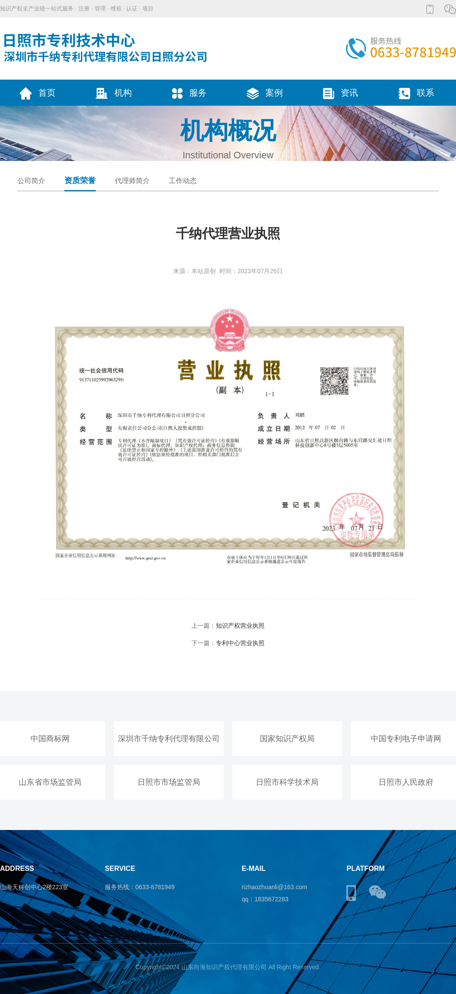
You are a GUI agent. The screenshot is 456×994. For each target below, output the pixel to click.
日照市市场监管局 (168, 782)
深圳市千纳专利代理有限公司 (169, 738)
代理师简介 (132, 180)
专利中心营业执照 (240, 642)
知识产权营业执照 (240, 625)
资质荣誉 (80, 180)
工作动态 (183, 180)
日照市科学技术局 (287, 782)
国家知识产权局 (287, 738)
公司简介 (31, 180)
